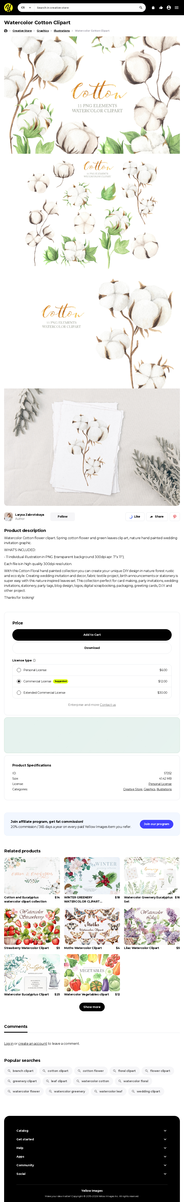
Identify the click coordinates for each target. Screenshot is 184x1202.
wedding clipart (145, 1091)
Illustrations (164, 789)
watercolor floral (133, 1081)
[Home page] (5, 30)
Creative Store (133, 789)
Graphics (149, 789)
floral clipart (124, 1071)
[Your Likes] (161, 7)
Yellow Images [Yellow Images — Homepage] (92, 1191)
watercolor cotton (92, 1081)
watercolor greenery (67, 1091)
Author (20, 519)
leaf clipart (56, 1081)
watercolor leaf (108, 1091)
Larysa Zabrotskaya (29, 515)
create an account (32, 1043)
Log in (9, 1043)
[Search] (140, 7)
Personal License (160, 784)
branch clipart (20, 1071)
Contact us (108, 705)
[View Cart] (153, 7)
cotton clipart (55, 1071)
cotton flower (90, 1071)
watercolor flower (23, 1091)
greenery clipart (22, 1081)
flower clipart (157, 1071)
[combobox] (90, 7)
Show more (91, 1007)
